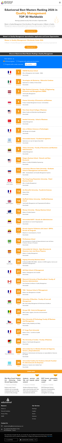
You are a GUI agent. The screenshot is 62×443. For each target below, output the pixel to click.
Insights (34, 411)
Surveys (34, 419)
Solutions (34, 416)
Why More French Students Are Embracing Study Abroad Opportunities (13, 380)
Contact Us (4, 423)
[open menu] (60, 2)
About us (3, 408)
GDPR (2, 416)
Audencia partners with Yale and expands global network (31, 380)
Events (33, 414)
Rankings (34, 408)
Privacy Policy (4, 414)
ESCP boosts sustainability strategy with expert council (49, 380)
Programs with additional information (28, 61)
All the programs (10, 61)
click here (49, 436)
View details (25, 75)
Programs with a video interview (14, 64)
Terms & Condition (5, 411)
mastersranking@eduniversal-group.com (13, 426)
